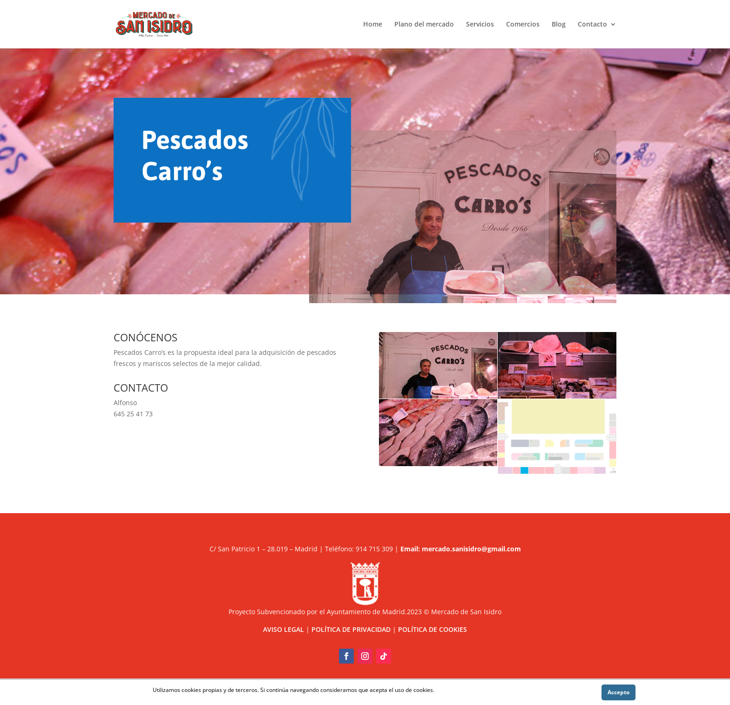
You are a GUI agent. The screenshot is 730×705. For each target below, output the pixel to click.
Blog (559, 24)
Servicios (480, 24)
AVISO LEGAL (283, 629)
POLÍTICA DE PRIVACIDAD (351, 629)
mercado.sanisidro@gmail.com (471, 548)
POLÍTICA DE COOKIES (432, 629)
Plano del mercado (424, 24)
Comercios (523, 24)
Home (372, 24)
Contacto (592, 24)
